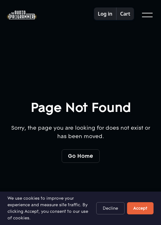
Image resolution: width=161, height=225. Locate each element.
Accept (140, 208)
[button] (146, 15)
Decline (110, 208)
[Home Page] (22, 15)
